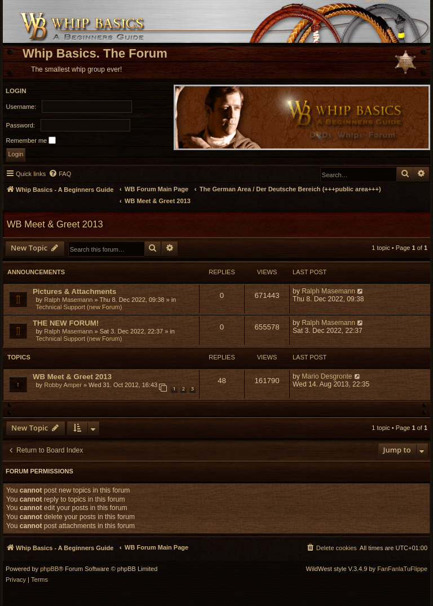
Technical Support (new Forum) (79, 307)
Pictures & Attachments (74, 291)
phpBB (49, 569)
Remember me (31, 140)
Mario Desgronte (327, 376)
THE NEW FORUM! (66, 323)
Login (16, 90)
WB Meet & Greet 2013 (55, 224)
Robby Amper (63, 384)
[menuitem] (59, 174)
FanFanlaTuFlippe (402, 569)
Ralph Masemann (68, 299)
